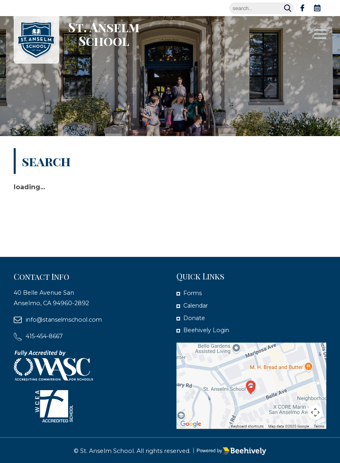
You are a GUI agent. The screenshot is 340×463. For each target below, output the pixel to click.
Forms (193, 293)
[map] (251, 385)
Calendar (196, 305)
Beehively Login (206, 329)
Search (289, 8)
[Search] (261, 8)
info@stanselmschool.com (65, 319)
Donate (194, 317)
